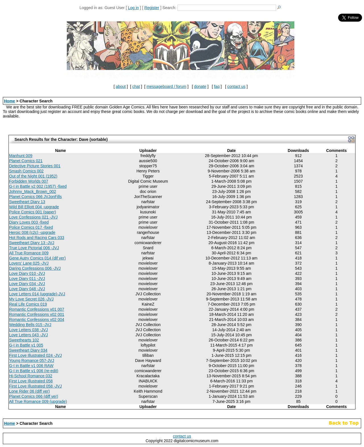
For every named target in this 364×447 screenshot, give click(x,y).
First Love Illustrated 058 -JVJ (35, 386)
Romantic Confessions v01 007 (36, 309)
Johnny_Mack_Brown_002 (32, 191)
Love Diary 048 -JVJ (27, 289)
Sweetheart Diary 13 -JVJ (31, 242)
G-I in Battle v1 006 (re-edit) (33, 370)
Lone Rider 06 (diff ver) (29, 391)
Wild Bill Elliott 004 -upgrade (34, 207)
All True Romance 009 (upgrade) (38, 401)
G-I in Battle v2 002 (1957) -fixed (38, 186)
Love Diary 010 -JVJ (27, 273)
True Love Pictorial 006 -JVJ (34, 248)
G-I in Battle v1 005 (26, 345)
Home (9, 101)
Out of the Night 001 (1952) (33, 176)
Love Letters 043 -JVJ (28, 335)
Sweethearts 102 (24, 340)
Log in (133, 7)
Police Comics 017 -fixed (31, 227)
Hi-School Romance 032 (30, 376)
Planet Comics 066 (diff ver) (33, 396)
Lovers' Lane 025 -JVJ (29, 263)
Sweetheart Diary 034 (28, 350)
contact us (236, 86)
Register (151, 7)
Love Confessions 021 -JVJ (33, 217)
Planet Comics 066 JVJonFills (35, 196)
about (121, 86)
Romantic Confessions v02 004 (36, 319)
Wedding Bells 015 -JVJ (30, 324)
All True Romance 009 (29, 253)
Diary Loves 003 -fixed (29, 222)
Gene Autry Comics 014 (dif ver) (37, 258)
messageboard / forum (166, 86)
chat (136, 86)
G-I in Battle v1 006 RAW (31, 365)
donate (200, 86)
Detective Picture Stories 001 (35, 166)
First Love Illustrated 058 (31, 381)
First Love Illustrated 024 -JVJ (35, 355)
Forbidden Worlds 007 (28, 181)
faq (217, 86)
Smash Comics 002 (26, 171)
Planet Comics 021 (26, 160)
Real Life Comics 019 (28, 304)
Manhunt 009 (20, 155)
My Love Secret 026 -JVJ (31, 299)
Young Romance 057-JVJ (31, 360)
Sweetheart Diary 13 (27, 201)
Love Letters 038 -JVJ (28, 329)
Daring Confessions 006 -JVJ (35, 268)
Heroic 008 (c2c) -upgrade (32, 232)
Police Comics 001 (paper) (32, 212)
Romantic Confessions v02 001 (36, 314)
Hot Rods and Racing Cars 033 (36, 237)
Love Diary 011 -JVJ (27, 278)
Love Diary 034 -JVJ (27, 283)
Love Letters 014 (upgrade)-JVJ (37, 294)
